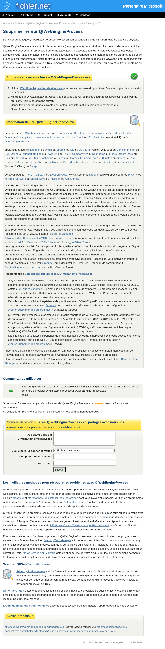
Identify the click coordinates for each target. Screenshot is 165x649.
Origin (8, 137)
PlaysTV (126, 133)
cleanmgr (18, 498)
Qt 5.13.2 (84, 149)
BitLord (112, 133)
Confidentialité (134, 642)
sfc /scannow (35, 498)
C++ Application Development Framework (79, 133)
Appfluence (71, 178)
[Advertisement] (156, 87)
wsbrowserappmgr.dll (28, 626)
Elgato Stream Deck (121, 153)
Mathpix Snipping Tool (83, 158)
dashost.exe (12, 631)
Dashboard (109, 162)
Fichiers (26, 15)
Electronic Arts (58, 174)
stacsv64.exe (46, 631)
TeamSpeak (127, 162)
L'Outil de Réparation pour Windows (26, 605)
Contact (83, 15)
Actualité (63, 15)
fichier (31, 6)
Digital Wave (37, 178)
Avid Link (53, 153)
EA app (34, 166)
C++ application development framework (40, 137)
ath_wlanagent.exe (53, 626)
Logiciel (45, 15)
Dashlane (53, 162)
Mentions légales (114, 642)
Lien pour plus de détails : (35, 456)
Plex (7, 158)
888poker (106, 158)
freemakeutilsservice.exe (112, 626)
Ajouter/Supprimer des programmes (26, 267)
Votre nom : (44, 463)
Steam (62, 158)
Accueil (8, 15)
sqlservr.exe (62, 631)
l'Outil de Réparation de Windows (41, 88)
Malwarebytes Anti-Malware (39, 553)
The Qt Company (35, 174)
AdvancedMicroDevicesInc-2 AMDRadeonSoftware (35, 238)
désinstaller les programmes (61, 498)
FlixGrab (19, 158)
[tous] (113, 631)
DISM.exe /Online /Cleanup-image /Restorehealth (79, 525)
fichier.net (96, 642)
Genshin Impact (125, 149)
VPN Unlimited (97, 137)
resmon (103, 517)
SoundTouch (76, 137)
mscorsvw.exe (100, 631)
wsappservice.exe (80, 631)
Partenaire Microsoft (142, 6)
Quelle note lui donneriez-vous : (31, 450)
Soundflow (98, 153)
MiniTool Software (15, 178)
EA (47, 339)
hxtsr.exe (10, 626)
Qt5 (72, 149)
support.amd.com (33, 153)
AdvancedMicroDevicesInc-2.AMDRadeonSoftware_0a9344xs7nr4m (49, 242)
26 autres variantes (30, 289)
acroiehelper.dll (29, 631)
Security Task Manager (57, 540)
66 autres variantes (61, 233)
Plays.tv (132, 174)
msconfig (33, 502)
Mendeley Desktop (87, 162)
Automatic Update (74, 502)
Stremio (61, 149)
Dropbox (35, 149)
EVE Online (12, 153)
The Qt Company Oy (75, 153)
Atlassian (55, 178)
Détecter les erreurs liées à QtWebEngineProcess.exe (59, 273)
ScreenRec (36, 162)
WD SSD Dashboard (41, 158)
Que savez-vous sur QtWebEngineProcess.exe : (34, 436)
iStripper (121, 158)
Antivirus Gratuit (13, 590)
